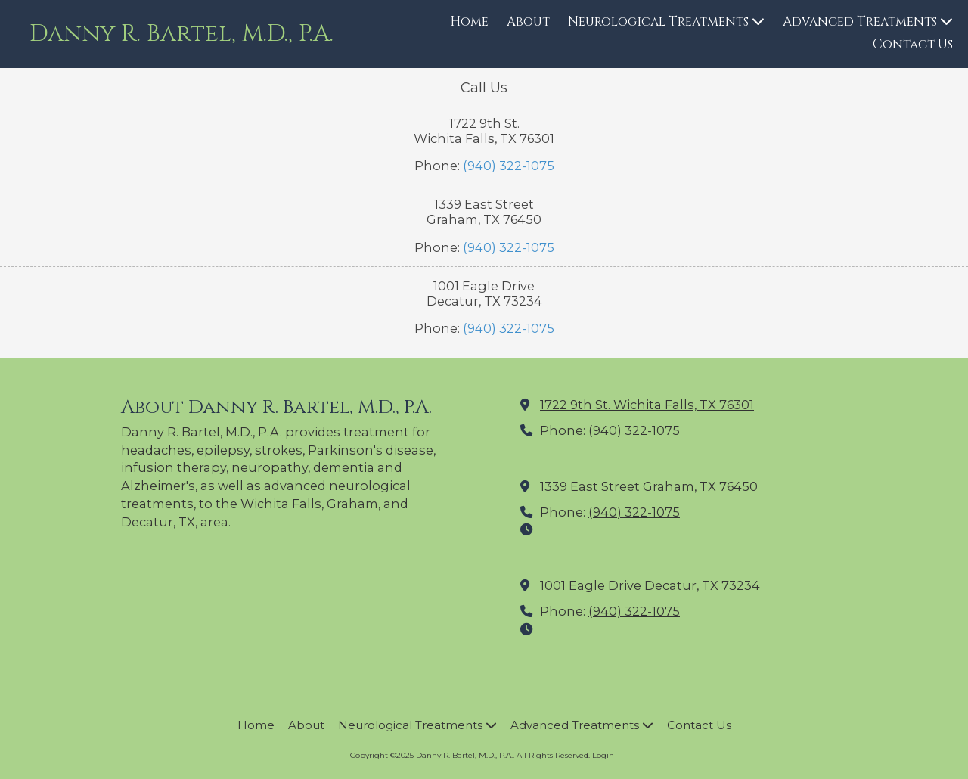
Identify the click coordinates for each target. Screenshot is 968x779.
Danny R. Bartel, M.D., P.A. (181, 33)
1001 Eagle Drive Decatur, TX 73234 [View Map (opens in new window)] (650, 585)
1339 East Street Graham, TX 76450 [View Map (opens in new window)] (649, 486)
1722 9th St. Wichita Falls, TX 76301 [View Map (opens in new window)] (647, 404)
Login (603, 755)
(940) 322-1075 (508, 165)
